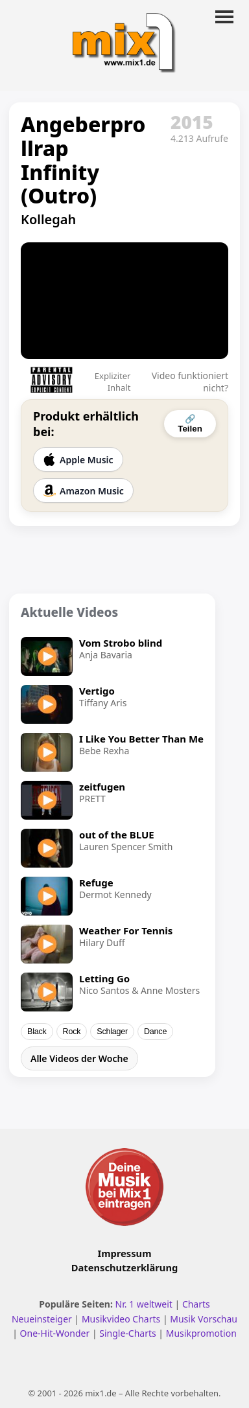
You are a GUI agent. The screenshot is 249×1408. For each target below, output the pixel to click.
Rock (72, 1031)
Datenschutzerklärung (124, 1267)
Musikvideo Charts (121, 1319)
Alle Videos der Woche (79, 1058)
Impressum (125, 1253)
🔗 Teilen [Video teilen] (190, 423)
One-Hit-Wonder (55, 1333)
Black (37, 1031)
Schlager (112, 1031)
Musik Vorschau (203, 1319)
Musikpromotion (201, 1333)
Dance (155, 1031)
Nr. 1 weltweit (143, 1304)
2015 (192, 122)
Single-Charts (127, 1333)
